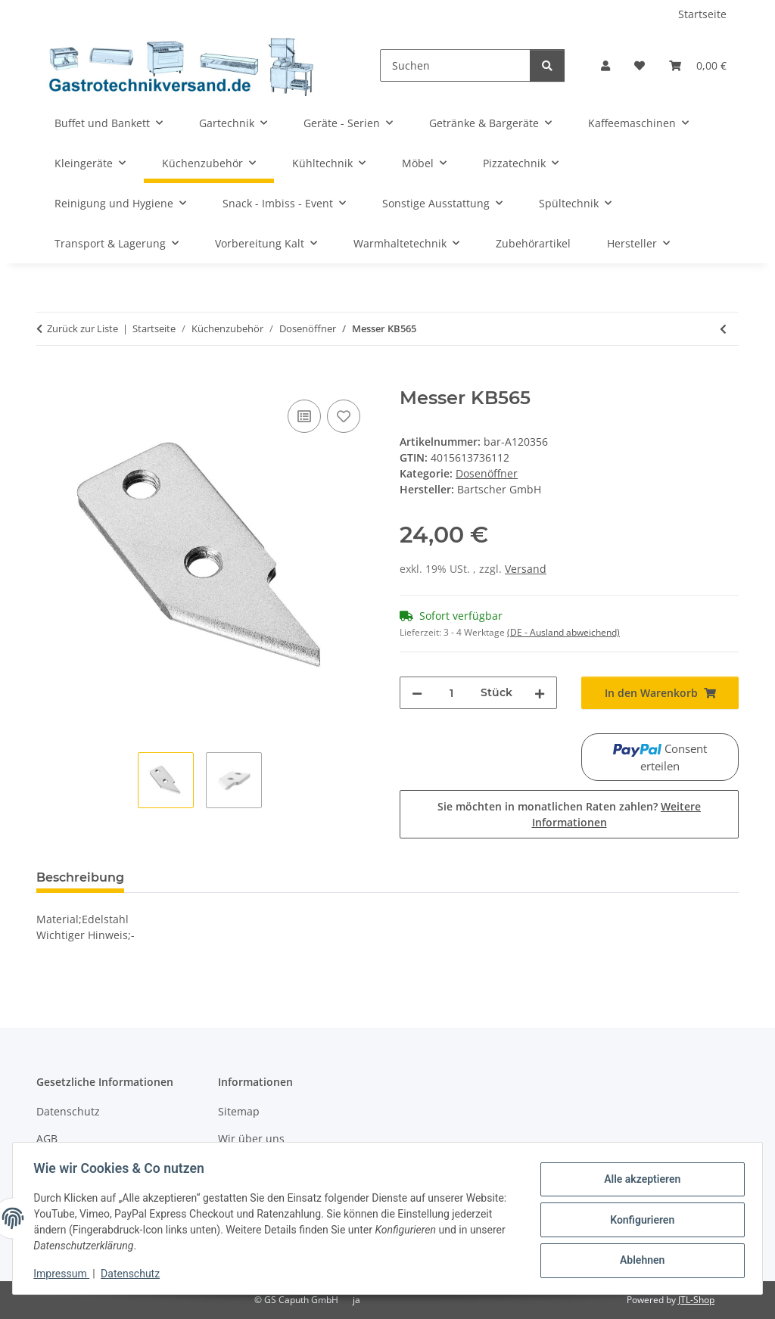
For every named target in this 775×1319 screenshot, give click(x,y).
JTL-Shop (696, 1299)
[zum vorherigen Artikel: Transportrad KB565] (723, 329)
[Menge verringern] (417, 692)
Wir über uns (251, 1138)
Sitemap (239, 1111)
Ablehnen (638, 1259)
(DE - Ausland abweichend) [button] (563, 632)
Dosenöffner (487, 473)
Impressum (65, 1274)
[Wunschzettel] (639, 65)
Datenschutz (133, 1274)
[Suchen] (455, 65)
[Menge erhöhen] (539, 692)
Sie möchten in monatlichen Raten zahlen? (569, 814)
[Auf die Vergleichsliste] (304, 416)
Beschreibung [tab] (80, 877)
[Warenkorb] (698, 65)
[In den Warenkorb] (48, 379)
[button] (605, 65)
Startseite (702, 14)
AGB (47, 1138)
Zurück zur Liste (82, 328)
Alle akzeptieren (638, 1180)
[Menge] (451, 692)
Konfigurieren (638, 1220)
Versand (525, 569)
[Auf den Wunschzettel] (343, 416)
